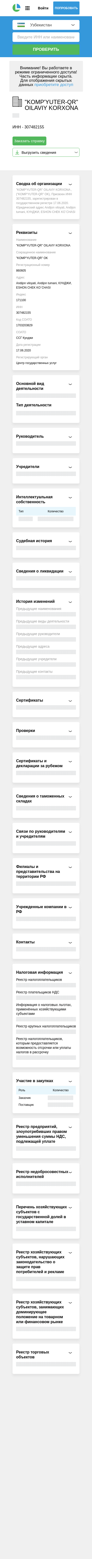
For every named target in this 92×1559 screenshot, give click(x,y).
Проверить (46, 49)
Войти (43, 8)
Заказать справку (29, 141)
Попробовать (66, 8)
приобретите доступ (53, 84)
